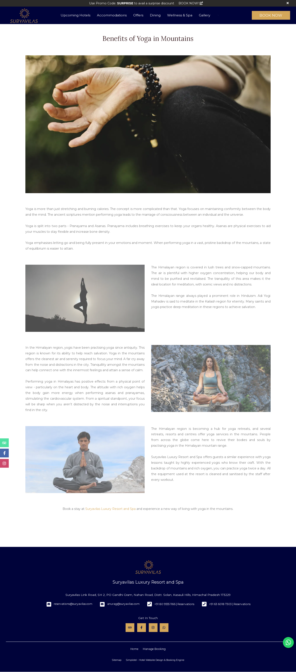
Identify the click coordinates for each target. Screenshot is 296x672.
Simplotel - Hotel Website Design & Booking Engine (155, 660)
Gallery (204, 15)
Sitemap (116, 660)
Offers (138, 15)
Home (134, 649)
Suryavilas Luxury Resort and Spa (110, 509)
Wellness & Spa (179, 15)
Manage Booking (154, 649)
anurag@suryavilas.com (123, 604)
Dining (155, 15)
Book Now (270, 15)
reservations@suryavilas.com (73, 604)
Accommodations (112, 15)
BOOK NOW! (191, 3)
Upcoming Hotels (75, 15)
